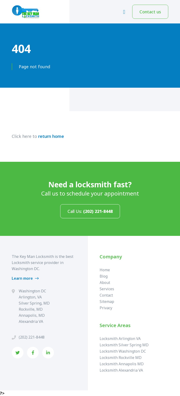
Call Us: (90, 211)
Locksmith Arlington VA (120, 338)
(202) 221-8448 (32, 337)
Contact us (150, 12)
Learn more (25, 278)
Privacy (106, 307)
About (105, 282)
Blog (104, 276)
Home (105, 269)
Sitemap (107, 301)
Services (107, 288)
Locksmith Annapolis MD (122, 363)
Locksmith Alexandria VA (121, 370)
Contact (106, 295)
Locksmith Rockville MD (121, 357)
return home (51, 136)
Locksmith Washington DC (123, 351)
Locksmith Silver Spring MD (124, 344)
